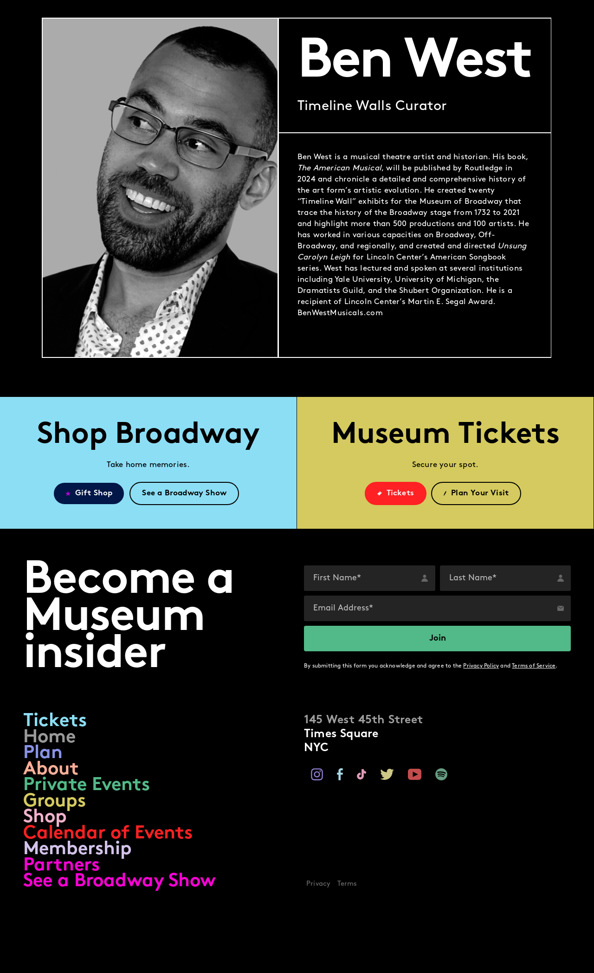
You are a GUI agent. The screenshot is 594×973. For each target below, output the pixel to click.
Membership (77, 850)
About (51, 770)
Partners (61, 866)
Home (49, 738)
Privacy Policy (481, 666)
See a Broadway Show (119, 882)
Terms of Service (533, 666)
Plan (43, 754)
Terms (347, 884)
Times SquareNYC (363, 734)
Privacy (318, 884)
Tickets (55, 722)
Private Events (86, 786)
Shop (45, 818)
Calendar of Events (108, 834)
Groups (54, 802)
